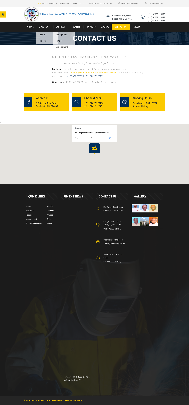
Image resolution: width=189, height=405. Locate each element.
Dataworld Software (73, 400)
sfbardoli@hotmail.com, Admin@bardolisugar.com (93, 72)
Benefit (76, 27)
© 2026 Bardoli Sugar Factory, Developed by (44, 400)
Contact (50, 219)
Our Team (60, 27)
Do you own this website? (83, 138)
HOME (30, 27)
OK (110, 138)
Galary (49, 223)
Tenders (136, 27)
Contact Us (120, 27)
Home (28, 206)
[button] (94, 148)
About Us (43, 27)
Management (31, 219)
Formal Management (34, 223)
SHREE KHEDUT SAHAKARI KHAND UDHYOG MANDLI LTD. (66, 14)
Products (91, 27)
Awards (105, 27)
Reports (29, 215)
